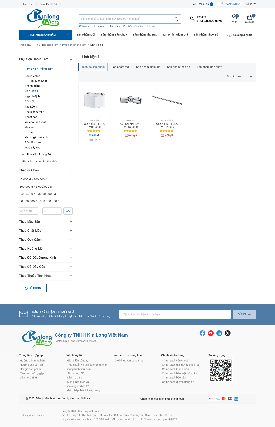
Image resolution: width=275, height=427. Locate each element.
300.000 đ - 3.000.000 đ (35, 186)
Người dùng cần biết (32, 364)
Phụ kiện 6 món (34, 111)
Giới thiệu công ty (77, 360)
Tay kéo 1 (31, 106)
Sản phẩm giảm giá (175, 34)
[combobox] (125, 19)
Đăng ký (251, 3)
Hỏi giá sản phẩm (30, 369)
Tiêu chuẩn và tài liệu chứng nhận (87, 364)
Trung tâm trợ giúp (31, 355)
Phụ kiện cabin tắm (47, 44)
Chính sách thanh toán (175, 369)
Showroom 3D (75, 373)
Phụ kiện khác (39, 80)
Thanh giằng (32, 85)
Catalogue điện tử (77, 386)
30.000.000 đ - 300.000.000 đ (39, 201)
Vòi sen (29, 127)
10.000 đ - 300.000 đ (33, 179)
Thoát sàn (31, 116)
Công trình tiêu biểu (79, 369)
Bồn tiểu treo (33, 142)
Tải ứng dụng (217, 355)
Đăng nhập (232, 4)
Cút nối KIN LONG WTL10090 (94, 125)
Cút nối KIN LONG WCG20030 (131, 125)
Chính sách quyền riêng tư (177, 381)
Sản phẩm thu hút (145, 34)
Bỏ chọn (34, 288)
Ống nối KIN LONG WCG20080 (167, 125)
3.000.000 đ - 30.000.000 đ (37, 193)
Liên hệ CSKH (28, 377)
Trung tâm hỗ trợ (48, 4)
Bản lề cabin (32, 76)
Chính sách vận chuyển (176, 360)
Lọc (68, 210)
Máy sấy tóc (32, 147)
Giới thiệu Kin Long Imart (129, 360)
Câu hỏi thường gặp (32, 373)
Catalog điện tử (239, 35)
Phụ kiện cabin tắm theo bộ (39, 161)
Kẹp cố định (32, 96)
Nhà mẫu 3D (74, 377)
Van (32, 132)
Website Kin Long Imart (129, 355)
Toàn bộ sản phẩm (93, 66)
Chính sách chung (172, 355)
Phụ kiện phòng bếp (40, 154)
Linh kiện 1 (96, 44)
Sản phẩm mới (86, 34)
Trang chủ (27, 4)
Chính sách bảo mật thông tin (179, 373)
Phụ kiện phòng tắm (74, 44)
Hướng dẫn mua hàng (33, 360)
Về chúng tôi (74, 355)
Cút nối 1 (30, 101)
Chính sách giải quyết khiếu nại (180, 364)
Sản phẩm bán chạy (114, 34)
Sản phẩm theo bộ (206, 34)
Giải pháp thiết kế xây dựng (83, 390)
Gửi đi (242, 314)
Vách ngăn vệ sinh (36, 137)
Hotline (201, 16)
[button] (46, 35)
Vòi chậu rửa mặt (35, 122)
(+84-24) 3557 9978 (209, 21)
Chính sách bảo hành (174, 377)
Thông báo (203, 4)
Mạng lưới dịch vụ (78, 381)
